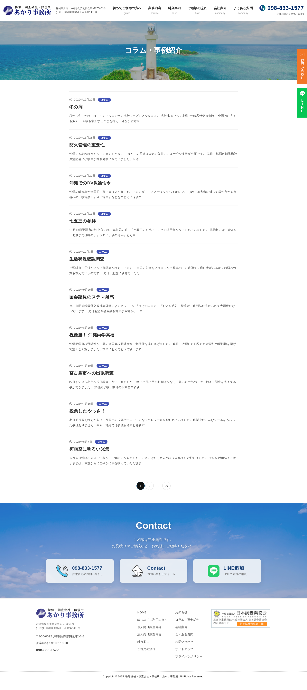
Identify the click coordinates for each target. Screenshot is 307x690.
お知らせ (181, 615)
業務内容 (154, 10)
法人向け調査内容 (149, 638)
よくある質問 (243, 10)
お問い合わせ (184, 645)
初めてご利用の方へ (127, 10)
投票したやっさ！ (87, 411)
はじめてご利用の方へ (152, 623)
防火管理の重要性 (87, 144)
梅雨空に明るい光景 (89, 449)
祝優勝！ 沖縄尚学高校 (92, 335)
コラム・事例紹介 (187, 623)
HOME (141, 615)
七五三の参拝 (82, 221)
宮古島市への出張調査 (91, 373)
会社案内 (220, 10)
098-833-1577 (285, 8)
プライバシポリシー (188, 660)
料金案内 (174, 10)
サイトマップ (184, 652)
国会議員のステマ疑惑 (91, 297)
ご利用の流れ (146, 652)
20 (166, 485)
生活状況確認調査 (86, 259)
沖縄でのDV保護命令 (90, 182)
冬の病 (76, 106)
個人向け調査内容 (149, 630)
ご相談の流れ (197, 10)
